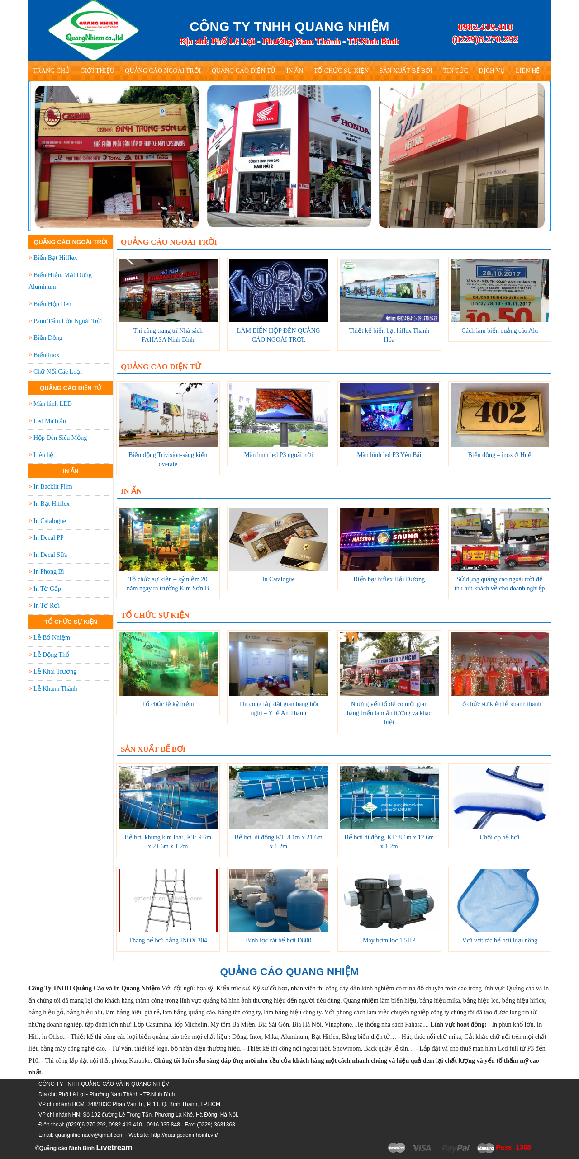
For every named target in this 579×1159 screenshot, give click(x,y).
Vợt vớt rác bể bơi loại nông (499, 940)
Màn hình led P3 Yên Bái (389, 455)
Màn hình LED (52, 403)
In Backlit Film (52, 486)
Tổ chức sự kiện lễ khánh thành (499, 704)
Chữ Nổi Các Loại (57, 371)
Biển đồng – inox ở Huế (500, 455)
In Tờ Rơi (46, 605)
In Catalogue (278, 579)
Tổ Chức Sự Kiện (341, 70)
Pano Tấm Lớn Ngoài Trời (68, 321)
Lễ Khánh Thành (55, 688)
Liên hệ (528, 70)
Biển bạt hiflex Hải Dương (389, 579)
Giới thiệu (97, 70)
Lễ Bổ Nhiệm (51, 637)
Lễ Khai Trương (54, 671)
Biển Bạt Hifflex (55, 257)
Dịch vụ (492, 70)
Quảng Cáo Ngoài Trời (163, 70)
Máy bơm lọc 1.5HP (389, 940)
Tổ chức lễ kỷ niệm (168, 704)
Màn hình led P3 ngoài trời (278, 455)
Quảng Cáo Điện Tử (244, 70)
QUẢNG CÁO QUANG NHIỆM (289, 971)
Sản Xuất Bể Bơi (406, 70)
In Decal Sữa (50, 554)
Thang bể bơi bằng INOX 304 (168, 940)
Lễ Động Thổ (51, 654)
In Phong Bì (48, 571)
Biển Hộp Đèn (52, 304)
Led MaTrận (49, 421)
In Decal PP (48, 537)
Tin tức (455, 70)
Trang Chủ (51, 70)
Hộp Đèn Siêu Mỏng (60, 437)
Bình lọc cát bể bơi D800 (278, 940)
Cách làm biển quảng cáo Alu (499, 330)
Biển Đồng (47, 338)
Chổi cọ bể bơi (500, 837)
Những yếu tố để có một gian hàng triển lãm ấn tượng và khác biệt (389, 713)
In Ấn (294, 70)
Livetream (114, 1147)
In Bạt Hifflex (51, 503)
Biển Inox (46, 355)
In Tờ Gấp (47, 588)
